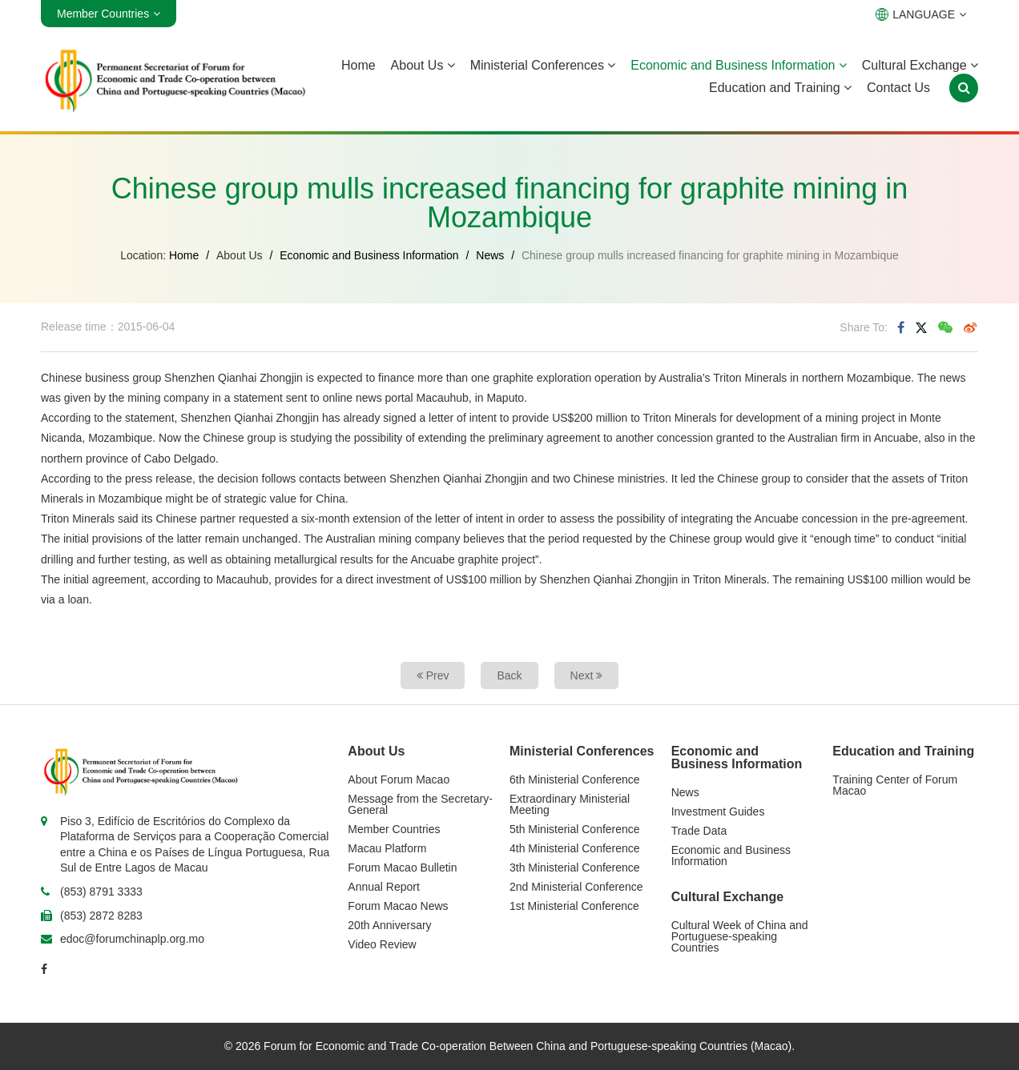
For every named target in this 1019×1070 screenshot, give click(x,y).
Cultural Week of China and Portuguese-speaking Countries (739, 936)
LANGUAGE (921, 14)
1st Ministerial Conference (574, 906)
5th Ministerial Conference (575, 829)
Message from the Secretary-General (420, 804)
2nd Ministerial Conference (576, 886)
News (490, 255)
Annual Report (384, 886)
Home (358, 65)
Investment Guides (718, 811)
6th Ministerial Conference (575, 779)
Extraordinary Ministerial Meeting (570, 804)
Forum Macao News (398, 906)
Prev (433, 675)
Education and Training (780, 87)
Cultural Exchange (920, 65)
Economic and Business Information (738, 65)
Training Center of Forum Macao (894, 785)
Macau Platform (387, 848)
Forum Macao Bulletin (402, 867)
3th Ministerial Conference (575, 867)
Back (509, 675)
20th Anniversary (389, 925)
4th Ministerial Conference (575, 848)
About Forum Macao (398, 779)
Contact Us (898, 87)
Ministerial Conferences (543, 65)
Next (586, 675)
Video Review (382, 944)
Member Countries (394, 829)
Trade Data (699, 830)
